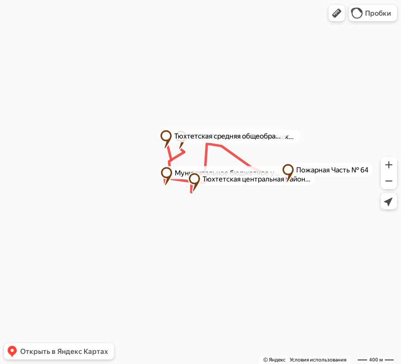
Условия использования (318, 359)
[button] (337, 13)
